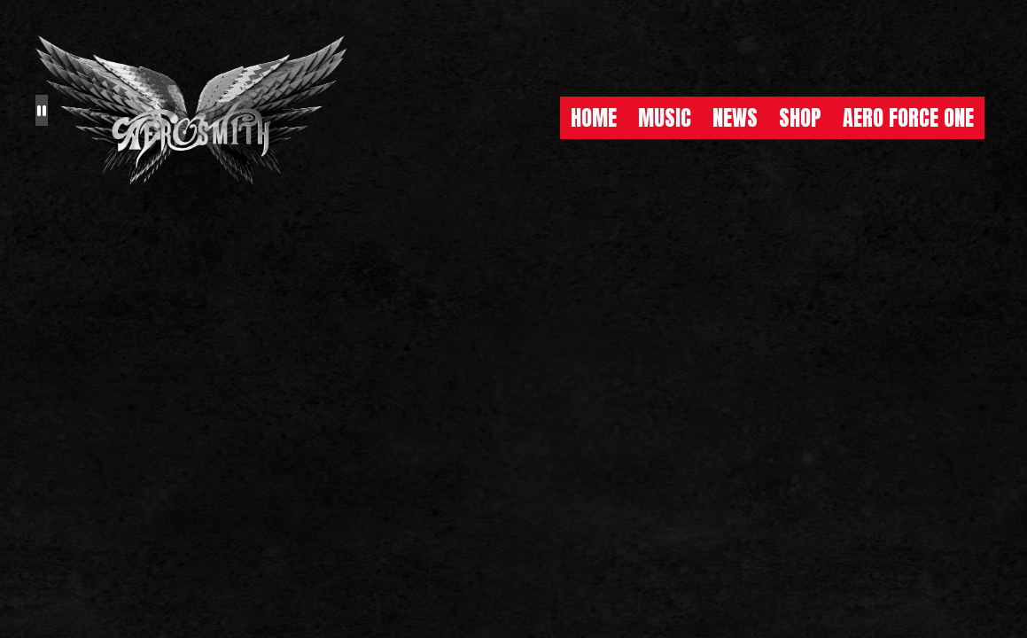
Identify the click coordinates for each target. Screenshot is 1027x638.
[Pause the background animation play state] (41, 110)
